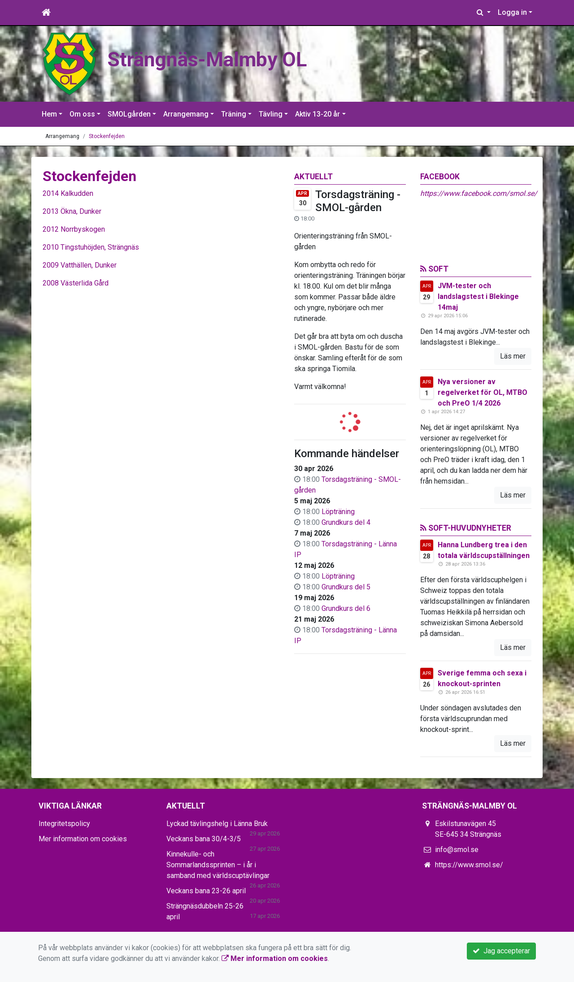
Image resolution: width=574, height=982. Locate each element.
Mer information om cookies (83, 839)
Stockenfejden (107, 136)
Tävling (271, 114)
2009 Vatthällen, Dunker (80, 265)
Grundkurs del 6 (346, 608)
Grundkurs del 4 (346, 522)
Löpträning (338, 511)
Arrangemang (186, 114)
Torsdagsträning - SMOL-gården (357, 201)
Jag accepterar (501, 951)
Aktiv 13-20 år (317, 114)
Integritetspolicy (64, 823)
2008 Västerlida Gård (76, 283)
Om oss (82, 114)
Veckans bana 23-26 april (206, 891)
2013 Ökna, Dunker (72, 211)
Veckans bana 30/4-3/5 (203, 839)
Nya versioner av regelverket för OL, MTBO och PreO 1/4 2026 (482, 392)
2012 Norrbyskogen (74, 229)
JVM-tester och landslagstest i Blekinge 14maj (478, 296)
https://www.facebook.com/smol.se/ (478, 193)
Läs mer (513, 356)
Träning (233, 114)
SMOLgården (129, 114)
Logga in (512, 12)
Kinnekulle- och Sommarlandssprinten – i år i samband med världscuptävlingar (218, 865)
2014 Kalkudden (68, 193)
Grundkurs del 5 (346, 587)
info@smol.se (456, 849)
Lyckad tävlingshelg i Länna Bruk (217, 823)
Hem (49, 114)
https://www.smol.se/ (469, 865)
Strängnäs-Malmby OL (224, 58)
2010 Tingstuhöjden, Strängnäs (91, 247)
